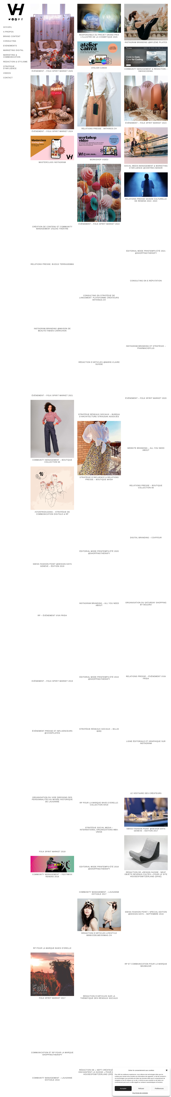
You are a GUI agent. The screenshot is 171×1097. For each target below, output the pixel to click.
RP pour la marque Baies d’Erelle (52, 948)
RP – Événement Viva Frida (52, 615)
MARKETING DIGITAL (13, 50)
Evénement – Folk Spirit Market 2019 (52, 681)
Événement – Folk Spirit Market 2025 (52, 71)
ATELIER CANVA (99, 68)
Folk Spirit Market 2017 (52, 998)
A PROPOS (8, 32)
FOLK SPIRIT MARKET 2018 (52, 852)
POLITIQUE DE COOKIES (140, 1093)
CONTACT (8, 78)
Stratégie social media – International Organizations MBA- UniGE (99, 830)
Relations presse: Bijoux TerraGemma (52, 264)
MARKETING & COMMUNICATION (11, 56)
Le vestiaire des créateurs (146, 793)
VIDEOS (7, 73)
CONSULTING (9, 41)
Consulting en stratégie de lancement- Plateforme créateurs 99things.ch (99, 298)
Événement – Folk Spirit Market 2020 (146, 398)
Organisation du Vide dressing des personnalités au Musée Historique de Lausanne (52, 800)
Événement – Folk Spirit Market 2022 (99, 224)
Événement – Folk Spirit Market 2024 (52, 131)
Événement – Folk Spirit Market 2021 (52, 395)
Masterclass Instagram (52, 162)
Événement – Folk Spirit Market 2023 (146, 123)
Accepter (123, 1088)
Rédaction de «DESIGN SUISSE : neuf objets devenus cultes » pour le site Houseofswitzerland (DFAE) (146, 874)
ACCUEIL (7, 27)
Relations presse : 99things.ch (99, 129)
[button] (167, 1070)
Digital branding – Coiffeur (146, 538)
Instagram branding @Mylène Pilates (146, 42)
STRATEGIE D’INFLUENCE (10, 67)
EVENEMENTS (10, 46)
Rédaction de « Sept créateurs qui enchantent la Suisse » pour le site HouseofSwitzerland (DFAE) (99, 1072)
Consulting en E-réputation (146, 281)
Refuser (141, 1088)
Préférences (159, 1088)
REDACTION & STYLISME (15, 62)
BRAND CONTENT (11, 36)
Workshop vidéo (99, 160)
